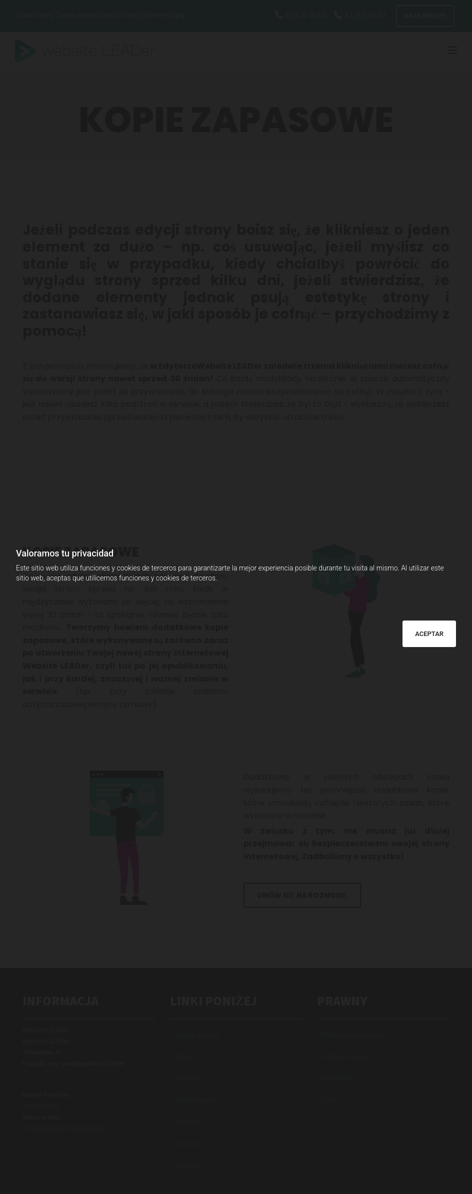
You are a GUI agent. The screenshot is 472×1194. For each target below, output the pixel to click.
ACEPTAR (429, 634)
